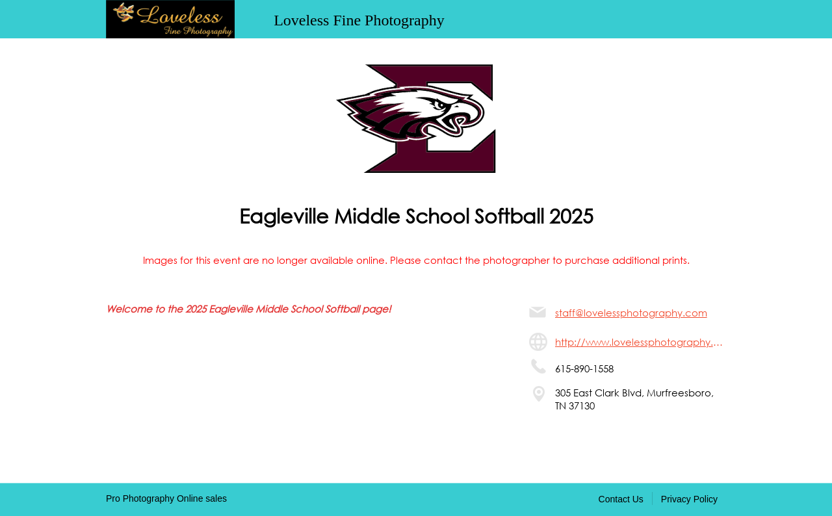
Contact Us (621, 499)
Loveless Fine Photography (359, 20)
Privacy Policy (689, 499)
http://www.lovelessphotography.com (640, 341)
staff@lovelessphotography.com (631, 312)
